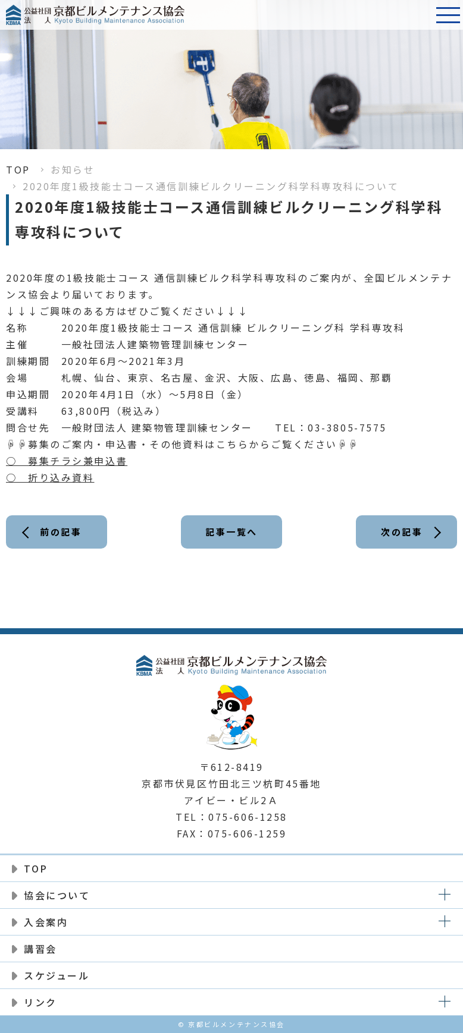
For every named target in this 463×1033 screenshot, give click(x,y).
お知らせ (73, 169)
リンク (40, 1002)
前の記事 (61, 531)
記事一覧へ (231, 531)
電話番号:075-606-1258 (418, 15)
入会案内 (46, 922)
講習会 (40, 948)
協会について (57, 895)
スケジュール (56, 975)
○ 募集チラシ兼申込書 (66, 460)
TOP (18, 169)
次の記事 (402, 531)
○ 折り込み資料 (50, 477)
